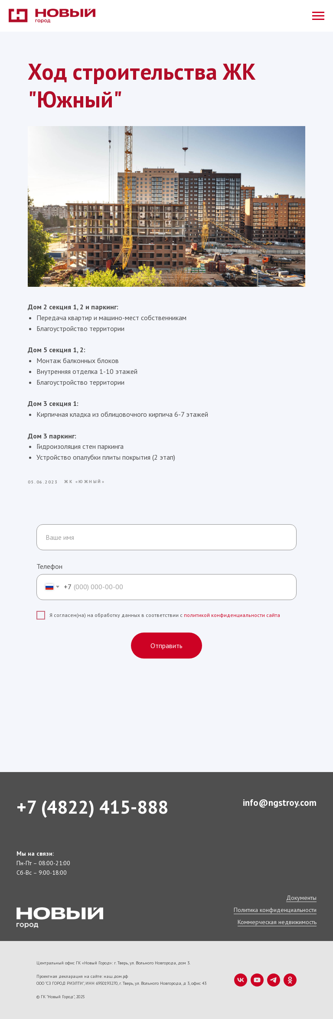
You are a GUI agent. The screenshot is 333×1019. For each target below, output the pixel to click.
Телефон (49, 566)
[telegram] (273, 980)
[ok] (290, 980)
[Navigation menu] (318, 16)
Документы (301, 898)
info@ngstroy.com (280, 802)
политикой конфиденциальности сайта (232, 615)
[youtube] (257, 980)
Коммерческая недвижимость (277, 922)
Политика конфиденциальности (275, 910)
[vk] (240, 980)
